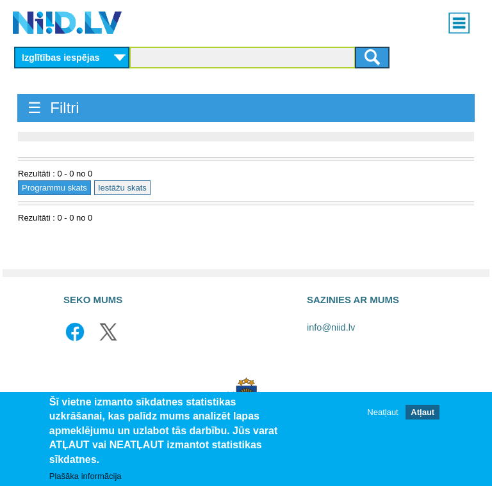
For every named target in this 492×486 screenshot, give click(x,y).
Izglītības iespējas (61, 57)
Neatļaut (382, 412)
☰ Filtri (53, 107)
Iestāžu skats (122, 187)
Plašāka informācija (85, 477)
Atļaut (422, 412)
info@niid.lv (331, 327)
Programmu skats (54, 187)
